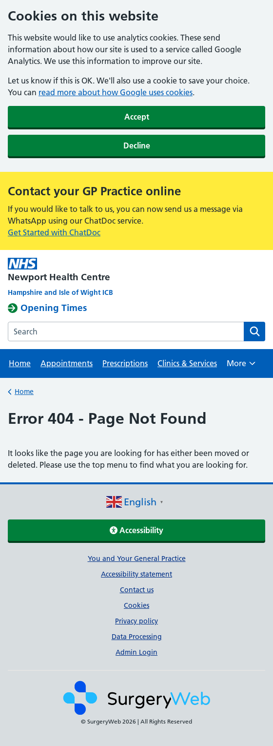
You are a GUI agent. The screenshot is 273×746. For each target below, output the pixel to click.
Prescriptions (125, 363)
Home (20, 363)
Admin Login (136, 652)
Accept (136, 117)
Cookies (136, 605)
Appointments (66, 363)
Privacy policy (136, 621)
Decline (136, 145)
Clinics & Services (187, 363)
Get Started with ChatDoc (54, 232)
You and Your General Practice (137, 558)
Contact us (137, 589)
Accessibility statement (136, 574)
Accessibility (136, 530)
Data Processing (137, 636)
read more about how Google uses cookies (116, 92)
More (241, 366)
